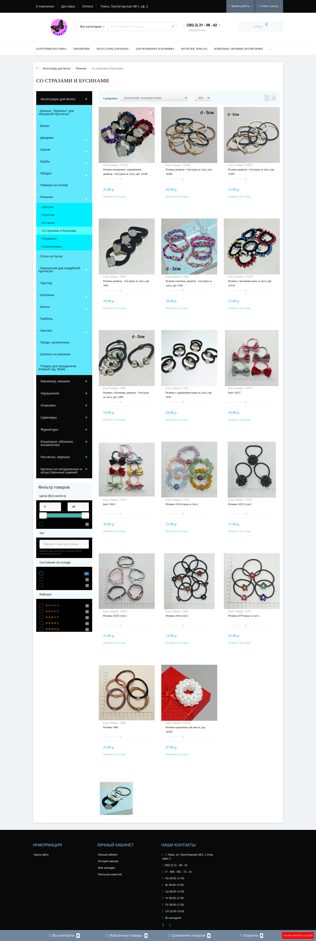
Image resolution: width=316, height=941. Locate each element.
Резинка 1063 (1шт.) (177, 615)
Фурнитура (49, 429)
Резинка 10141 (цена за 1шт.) (182, 504)
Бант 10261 (109, 504)
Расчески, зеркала (194, 48)
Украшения (81, 48)
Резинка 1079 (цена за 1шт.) (243, 615)
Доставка (69, 6)
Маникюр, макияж (55, 381)
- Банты (44, 307)
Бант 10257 (234, 392)
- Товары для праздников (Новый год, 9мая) (57, 367)
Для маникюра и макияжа (155, 48)
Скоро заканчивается (59, 585)
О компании (45, 6)
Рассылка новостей (110, 874)
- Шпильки (46, 295)
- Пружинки (49, 238)
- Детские (47, 207)
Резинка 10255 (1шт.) (115, 615)
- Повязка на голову (53, 185)
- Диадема (45, 137)
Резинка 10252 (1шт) (239, 504)
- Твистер (45, 283)
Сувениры (49, 417)
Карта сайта (41, 854)
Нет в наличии (54, 579)
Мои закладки (106, 867)
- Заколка (45, 330)
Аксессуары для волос (112, 48)
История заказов (108, 861)
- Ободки (45, 173)
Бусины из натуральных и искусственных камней (61, 470)
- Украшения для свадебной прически (59, 269)
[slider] (43, 515)
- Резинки (45, 197)
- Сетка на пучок (50, 256)
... (270, 48)
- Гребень (45, 318)
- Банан (43, 126)
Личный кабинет (108, 854)
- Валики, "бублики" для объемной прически (56, 112)
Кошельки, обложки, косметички (238, 48)
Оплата (89, 6)
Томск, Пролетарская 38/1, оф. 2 (126, 6)
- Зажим (44, 149)
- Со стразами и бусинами (58, 231)
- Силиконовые (51, 246)
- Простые (47, 215)
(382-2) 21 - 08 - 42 (174, 865)
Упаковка (48, 405)
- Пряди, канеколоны (54, 342)
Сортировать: (110, 98)
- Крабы (44, 161)
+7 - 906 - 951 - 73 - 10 (177, 871)
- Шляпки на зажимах (54, 354)
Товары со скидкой (57, 524)
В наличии (52, 573)
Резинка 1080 (110, 727)
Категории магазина (51, 48)
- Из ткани (48, 223)
